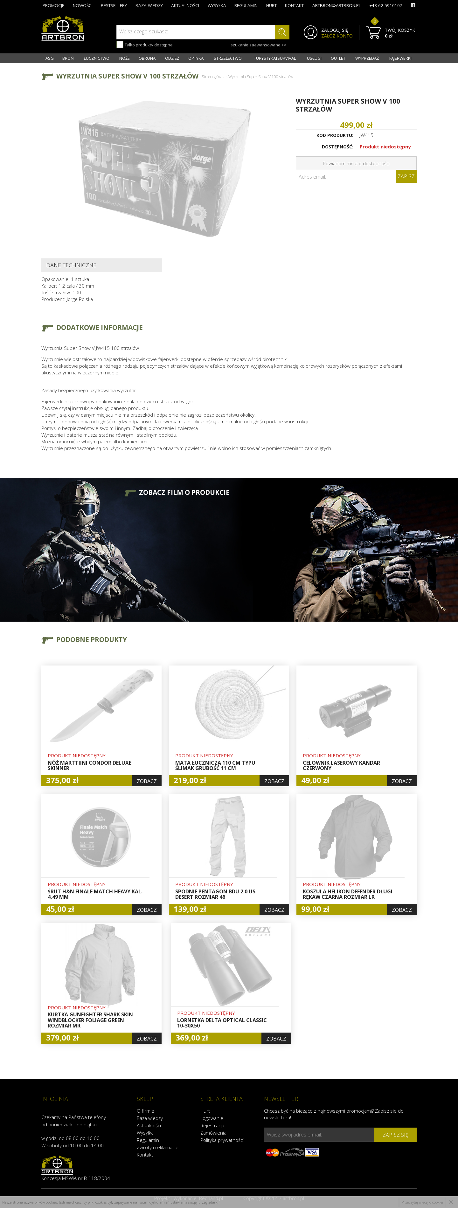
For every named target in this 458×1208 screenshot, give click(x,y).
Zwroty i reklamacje (157, 1147)
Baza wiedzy (150, 1118)
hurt (271, 5)
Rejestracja (212, 1125)
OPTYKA (196, 58)
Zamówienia (213, 1133)
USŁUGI (314, 58)
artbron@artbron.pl (336, 5)
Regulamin (148, 1140)
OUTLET (338, 58)
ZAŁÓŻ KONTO (337, 36)
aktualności (185, 5)
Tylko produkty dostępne (144, 44)
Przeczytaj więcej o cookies (422, 1202)
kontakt (294, 5)
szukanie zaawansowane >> (259, 45)
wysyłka (217, 5)
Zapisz (406, 176)
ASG (49, 58)
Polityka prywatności (222, 1140)
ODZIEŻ (172, 58)
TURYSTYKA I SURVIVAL (275, 58)
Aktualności (149, 1125)
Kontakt (145, 1154)
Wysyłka (145, 1133)
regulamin (246, 5)
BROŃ (68, 58)
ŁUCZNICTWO (96, 58)
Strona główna (214, 76)
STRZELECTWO (228, 58)
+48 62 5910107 (385, 5)
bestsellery (114, 5)
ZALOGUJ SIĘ (334, 30)
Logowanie (211, 1118)
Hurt (205, 1111)
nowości (83, 5)
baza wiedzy (149, 5)
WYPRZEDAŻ (367, 58)
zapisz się (395, 1134)
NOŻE (124, 58)
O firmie (145, 1111)
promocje (53, 5)
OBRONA (147, 58)
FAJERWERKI (400, 58)
